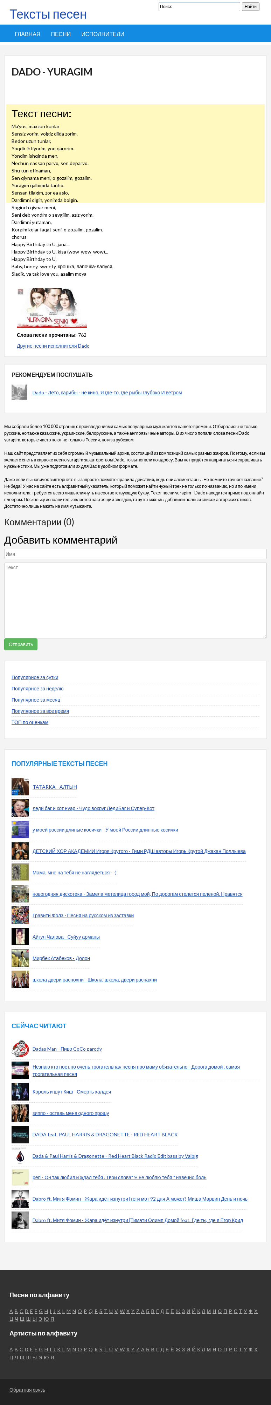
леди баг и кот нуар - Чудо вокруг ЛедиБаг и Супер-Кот (93, 808)
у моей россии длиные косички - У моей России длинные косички (105, 830)
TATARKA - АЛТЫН (55, 787)
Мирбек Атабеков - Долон (61, 958)
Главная (27, 34)
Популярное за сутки (35, 677)
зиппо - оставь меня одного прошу (71, 1113)
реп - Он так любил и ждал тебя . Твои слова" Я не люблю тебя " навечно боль (120, 1177)
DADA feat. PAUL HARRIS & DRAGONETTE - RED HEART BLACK (105, 1134)
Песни (61, 34)
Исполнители (102, 34)
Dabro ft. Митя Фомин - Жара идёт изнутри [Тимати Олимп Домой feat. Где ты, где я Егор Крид (138, 1220)
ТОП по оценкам (30, 722)
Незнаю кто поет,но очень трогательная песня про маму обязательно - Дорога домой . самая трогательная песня (136, 1070)
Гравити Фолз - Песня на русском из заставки (83, 915)
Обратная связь (27, 1390)
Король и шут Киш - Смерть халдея (72, 1092)
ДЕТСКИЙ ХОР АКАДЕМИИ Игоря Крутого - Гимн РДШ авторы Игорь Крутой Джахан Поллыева (139, 851)
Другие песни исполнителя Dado (53, 346)
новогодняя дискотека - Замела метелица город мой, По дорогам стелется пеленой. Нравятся (138, 894)
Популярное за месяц (36, 700)
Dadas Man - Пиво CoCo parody (67, 1049)
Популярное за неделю (38, 688)
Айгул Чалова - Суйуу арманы (66, 937)
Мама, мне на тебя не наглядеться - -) (75, 872)
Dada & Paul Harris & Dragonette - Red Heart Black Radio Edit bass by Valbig (115, 1156)
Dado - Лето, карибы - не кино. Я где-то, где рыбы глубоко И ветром (107, 392)
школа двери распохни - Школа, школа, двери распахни (95, 980)
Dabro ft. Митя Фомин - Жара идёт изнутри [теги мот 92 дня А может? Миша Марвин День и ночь (140, 1199)
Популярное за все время (40, 711)
